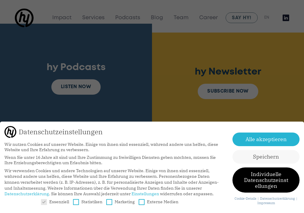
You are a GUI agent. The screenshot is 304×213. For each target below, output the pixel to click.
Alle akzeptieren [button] (266, 139)
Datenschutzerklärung (26, 193)
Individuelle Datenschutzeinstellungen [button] (266, 180)
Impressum (266, 203)
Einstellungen (145, 193)
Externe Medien (158, 201)
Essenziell (55, 201)
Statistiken (87, 201)
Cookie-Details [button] (246, 198)
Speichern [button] (266, 156)
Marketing (120, 201)
